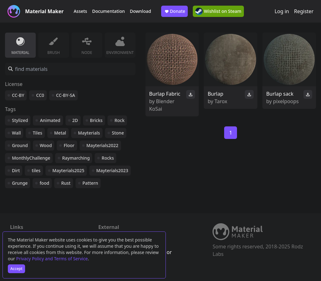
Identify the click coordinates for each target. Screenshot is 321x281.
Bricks (96, 120)
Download (140, 11)
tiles (36, 170)
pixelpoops (286, 101)
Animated (50, 120)
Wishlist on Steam (218, 11)
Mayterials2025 (68, 170)
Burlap (215, 93)
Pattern (90, 183)
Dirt (16, 170)
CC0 (40, 95)
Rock (119, 120)
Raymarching (76, 158)
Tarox (220, 101)
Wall (16, 133)
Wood (46, 145)
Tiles (37, 133)
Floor (69, 145)
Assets (80, 11)
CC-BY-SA (65, 95)
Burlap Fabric (165, 93)
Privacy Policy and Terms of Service (52, 259)
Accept (16, 268)
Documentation (108, 11)
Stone (118, 133)
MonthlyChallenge (31, 158)
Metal (60, 133)
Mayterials (89, 133)
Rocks (108, 158)
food (44, 183)
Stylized (20, 120)
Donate (174, 11)
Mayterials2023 (112, 170)
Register (303, 11)
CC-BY (18, 95)
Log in (282, 11)
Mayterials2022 (102, 145)
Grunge (20, 183)
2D (75, 120)
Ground (20, 145)
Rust (66, 183)
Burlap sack (279, 93)
